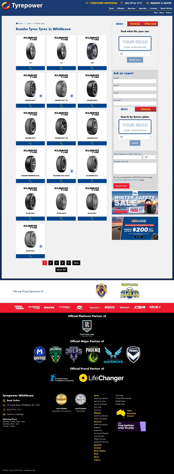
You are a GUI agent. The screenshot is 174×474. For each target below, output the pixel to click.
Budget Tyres (120, 401)
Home (19, 23)
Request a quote (158, 3)
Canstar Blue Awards (123, 398)
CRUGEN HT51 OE (61, 138)
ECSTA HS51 (30, 213)
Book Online (166, 8)
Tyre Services (99, 436)
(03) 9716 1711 (133, 3)
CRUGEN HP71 (30, 100)
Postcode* (117, 100)
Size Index (119, 395)
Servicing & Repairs (101, 433)
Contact (153, 8)
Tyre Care (97, 407)
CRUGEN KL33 (92, 138)
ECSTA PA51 (92, 213)
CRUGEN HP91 (92, 100)
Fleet (156, 13)
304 (92, 63)
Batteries (97, 427)
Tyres (111, 8)
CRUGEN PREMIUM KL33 (30, 176)
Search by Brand (100, 404)
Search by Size (99, 401)
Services (131, 8)
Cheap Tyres (120, 404)
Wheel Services (100, 439)
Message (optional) (121, 161)
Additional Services (101, 442)
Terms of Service (133, 180)
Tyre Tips (97, 410)
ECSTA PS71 (30, 251)
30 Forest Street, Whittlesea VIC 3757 (23, 405)
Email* (116, 93)
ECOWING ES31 (92, 176)
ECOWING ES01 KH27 (61, 176)
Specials (142, 8)
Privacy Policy (118, 180)
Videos (168, 13)
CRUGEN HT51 (30, 138)
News (161, 13)
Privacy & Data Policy (16, 470)
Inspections (98, 430)
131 (61, 63)
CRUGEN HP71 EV (61, 100)
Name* (116, 78)
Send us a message (15, 414)
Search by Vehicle (101, 398)
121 (30, 63)
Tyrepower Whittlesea (101, 3)
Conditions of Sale (29, 470)
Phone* (116, 85)
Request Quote (121, 186)
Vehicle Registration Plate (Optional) (127, 154)
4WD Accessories (101, 424)
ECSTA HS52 (61, 213)
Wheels (120, 8)
